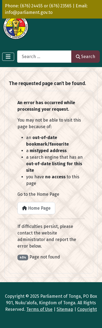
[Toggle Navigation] (8, 57)
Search (85, 56)
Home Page (36, 208)
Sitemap (65, 309)
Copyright (87, 309)
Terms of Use (39, 309)
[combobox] (44, 56)
